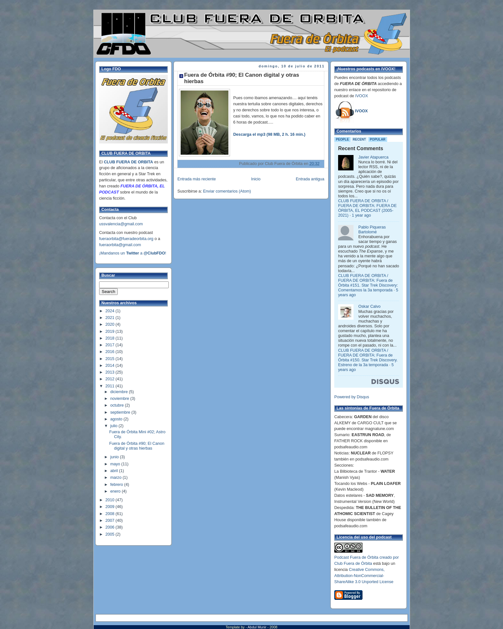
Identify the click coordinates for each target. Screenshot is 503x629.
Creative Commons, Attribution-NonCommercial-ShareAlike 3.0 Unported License (363, 575)
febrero (117, 484)
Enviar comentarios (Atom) (227, 191)
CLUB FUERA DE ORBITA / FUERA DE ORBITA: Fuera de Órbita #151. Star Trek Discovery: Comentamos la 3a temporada (368, 282)
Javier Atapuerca (373, 157)
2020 (111, 324)
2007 (111, 520)
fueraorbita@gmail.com (120, 245)
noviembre (120, 398)
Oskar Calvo (369, 306)
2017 (111, 345)
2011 (111, 386)
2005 (111, 534)
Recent (359, 139)
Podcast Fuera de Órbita (356, 557)
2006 (111, 527)
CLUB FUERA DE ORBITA (128, 162)
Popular (378, 139)
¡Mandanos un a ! (132, 253)
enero (116, 491)
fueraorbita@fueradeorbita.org (126, 239)
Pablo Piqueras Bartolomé (372, 229)
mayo (115, 464)
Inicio (255, 179)
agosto (117, 419)
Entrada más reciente (196, 179)
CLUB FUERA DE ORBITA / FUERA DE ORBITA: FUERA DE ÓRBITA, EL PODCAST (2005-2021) (367, 208)
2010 (111, 500)
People (342, 139)
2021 (111, 317)
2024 (111, 311)
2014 (111, 365)
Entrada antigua (310, 179)
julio (114, 426)
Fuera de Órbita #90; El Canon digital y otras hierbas (137, 446)
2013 (111, 372)
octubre (117, 405)
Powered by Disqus (351, 397)
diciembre (119, 392)
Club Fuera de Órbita (353, 563)
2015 (111, 359)
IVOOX (361, 96)
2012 (111, 379)
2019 (111, 331)
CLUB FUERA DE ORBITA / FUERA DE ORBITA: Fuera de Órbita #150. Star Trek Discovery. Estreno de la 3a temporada (367, 357)
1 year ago (361, 215)
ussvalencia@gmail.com (121, 224)
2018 (111, 338)
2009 (111, 506)
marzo (116, 477)
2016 (111, 351)
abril (114, 471)
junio (115, 457)
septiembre (121, 412)
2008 (111, 514)
